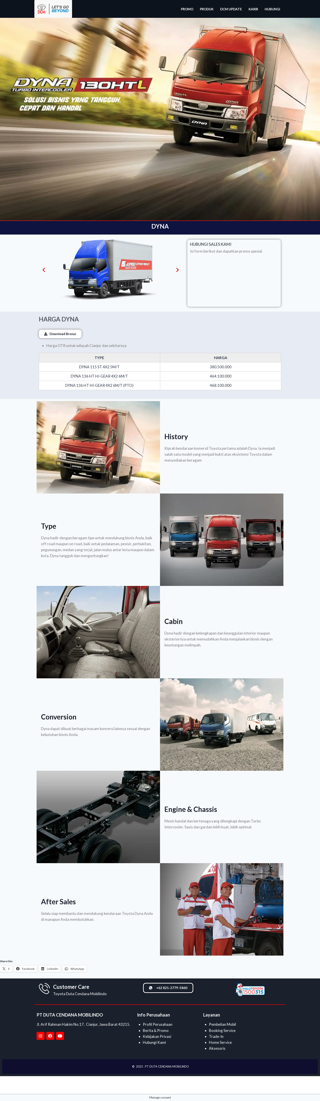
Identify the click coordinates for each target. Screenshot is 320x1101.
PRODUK (207, 9)
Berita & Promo (156, 1030)
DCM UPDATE (231, 9)
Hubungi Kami (154, 1042)
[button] (44, 270)
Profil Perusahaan (157, 1024)
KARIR (253, 9)
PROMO (187, 9)
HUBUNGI (272, 9)
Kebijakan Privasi (157, 1036)
